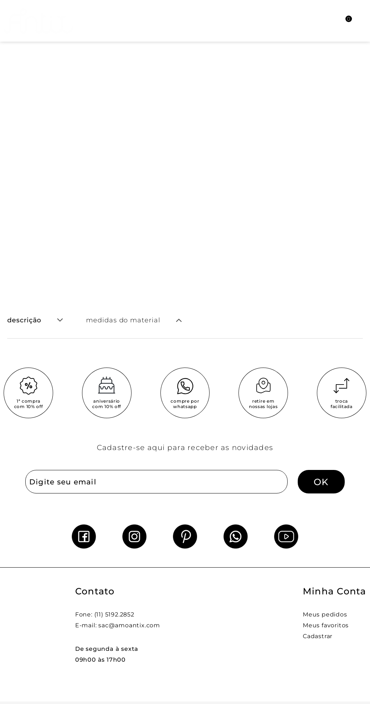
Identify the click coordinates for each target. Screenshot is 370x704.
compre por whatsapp (185, 403)
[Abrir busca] (308, 21)
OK (321, 481)
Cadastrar (317, 636)
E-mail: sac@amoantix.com (117, 625)
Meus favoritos (326, 625)
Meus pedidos (325, 614)
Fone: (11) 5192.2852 (104, 614)
